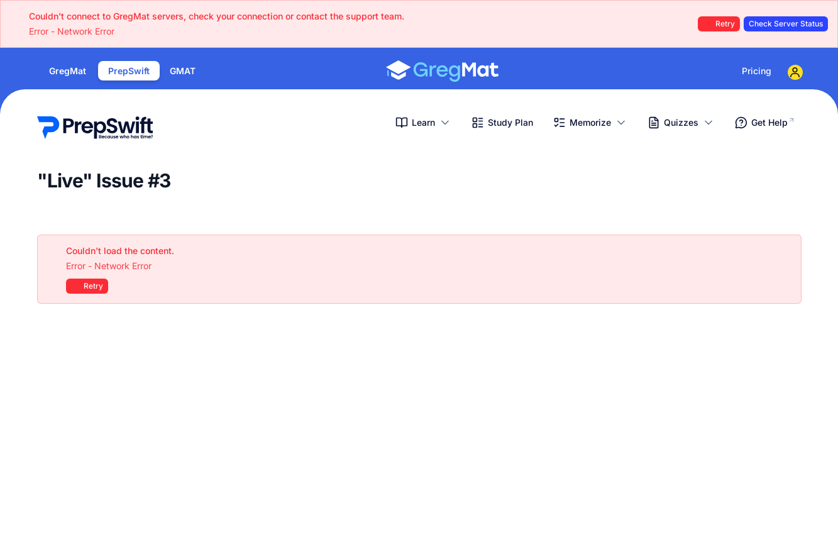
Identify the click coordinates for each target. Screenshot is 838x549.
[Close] (785, 251)
